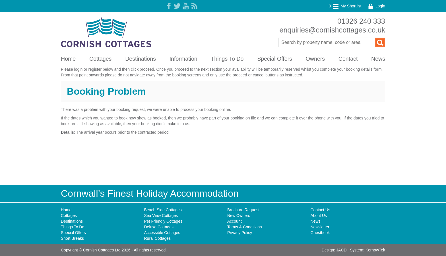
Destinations (140, 59)
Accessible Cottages (162, 232)
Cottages (100, 59)
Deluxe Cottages (159, 227)
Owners (315, 59)
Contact (348, 59)
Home (68, 59)
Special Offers (274, 59)
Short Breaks (72, 238)
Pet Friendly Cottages (163, 221)
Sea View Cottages (161, 215)
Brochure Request (243, 210)
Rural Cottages (157, 238)
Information (183, 59)
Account (234, 221)
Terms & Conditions (244, 227)
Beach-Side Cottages (163, 210)
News (378, 59)
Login (376, 6)
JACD (341, 250)
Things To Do (227, 59)
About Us (319, 215)
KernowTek (375, 250)
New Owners (238, 215)
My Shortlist (345, 6)
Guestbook (320, 232)
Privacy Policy (239, 232)
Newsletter (320, 227)
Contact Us (320, 210)
